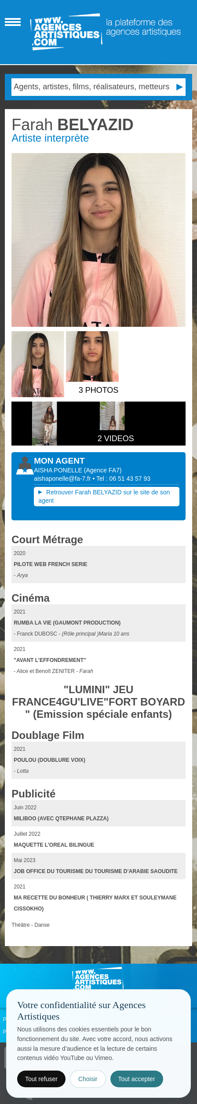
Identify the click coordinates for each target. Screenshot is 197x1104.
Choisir (88, 1078)
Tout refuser (41, 1078)
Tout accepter (136, 1078)
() (103, 470)
